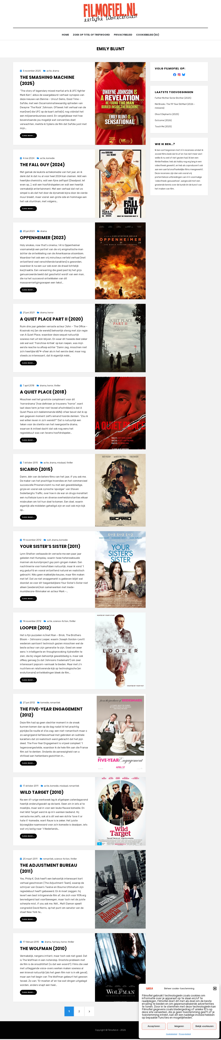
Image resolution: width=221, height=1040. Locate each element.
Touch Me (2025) (163, 126)
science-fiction (60, 621)
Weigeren (179, 1026)
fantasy (56, 942)
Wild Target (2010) (42, 793)
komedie (50, 158)
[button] (214, 988)
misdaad (61, 463)
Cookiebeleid (171, 1034)
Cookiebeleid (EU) (149, 34)
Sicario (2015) (36, 469)
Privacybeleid (185, 1034)
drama (56, 71)
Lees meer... (28, 135)
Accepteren (154, 1026)
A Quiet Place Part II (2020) (51, 319)
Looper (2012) (35, 628)
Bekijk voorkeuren (204, 1026)
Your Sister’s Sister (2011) (50, 547)
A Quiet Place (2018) (43, 392)
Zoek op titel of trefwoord (91, 34)
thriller (57, 385)
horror (51, 313)
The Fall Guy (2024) (42, 165)
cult (49, 540)
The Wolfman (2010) (43, 949)
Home (64, 34)
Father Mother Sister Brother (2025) (173, 98)
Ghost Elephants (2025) (167, 114)
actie (49, 71)
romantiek (55, 703)
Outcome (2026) (163, 120)
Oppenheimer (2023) (43, 238)
